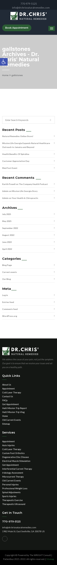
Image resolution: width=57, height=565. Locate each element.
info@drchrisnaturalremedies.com (28, 7)
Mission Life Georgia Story (24, 191)
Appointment (8, 388)
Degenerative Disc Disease (15, 457)
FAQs (5, 400)
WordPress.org (9, 316)
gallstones (17, 75)
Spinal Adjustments (11, 492)
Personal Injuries (10, 484)
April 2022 (7, 249)
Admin (5, 191)
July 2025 (6, 214)
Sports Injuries (9, 496)
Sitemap (6, 423)
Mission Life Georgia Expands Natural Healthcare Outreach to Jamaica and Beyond (26, 145)
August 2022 (8, 235)
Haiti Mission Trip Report (14, 408)
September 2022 (10, 228)
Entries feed (8, 302)
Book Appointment (16, 27)
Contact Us (7, 396)
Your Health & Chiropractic (25, 198)
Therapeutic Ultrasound (13, 504)
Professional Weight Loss (14, 488)
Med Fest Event (9, 168)
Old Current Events (11, 420)
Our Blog (6, 279)
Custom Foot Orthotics (13, 453)
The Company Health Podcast (33, 184)
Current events (9, 272)
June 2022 (7, 242)
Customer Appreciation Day (15, 161)
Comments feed (10, 309)
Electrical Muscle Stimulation (16, 461)
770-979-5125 (26, 3)
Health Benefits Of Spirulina (15, 154)
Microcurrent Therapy (13, 476)
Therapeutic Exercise (12, 500)
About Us (6, 384)
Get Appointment (10, 404)
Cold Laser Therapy (11, 392)
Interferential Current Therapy (17, 468)
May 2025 (6, 221)
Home (5, 75)
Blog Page (7, 265)
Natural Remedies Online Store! (17, 136)
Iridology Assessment (12, 472)
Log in (5, 295)
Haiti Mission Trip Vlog (13, 412)
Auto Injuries (8, 445)
